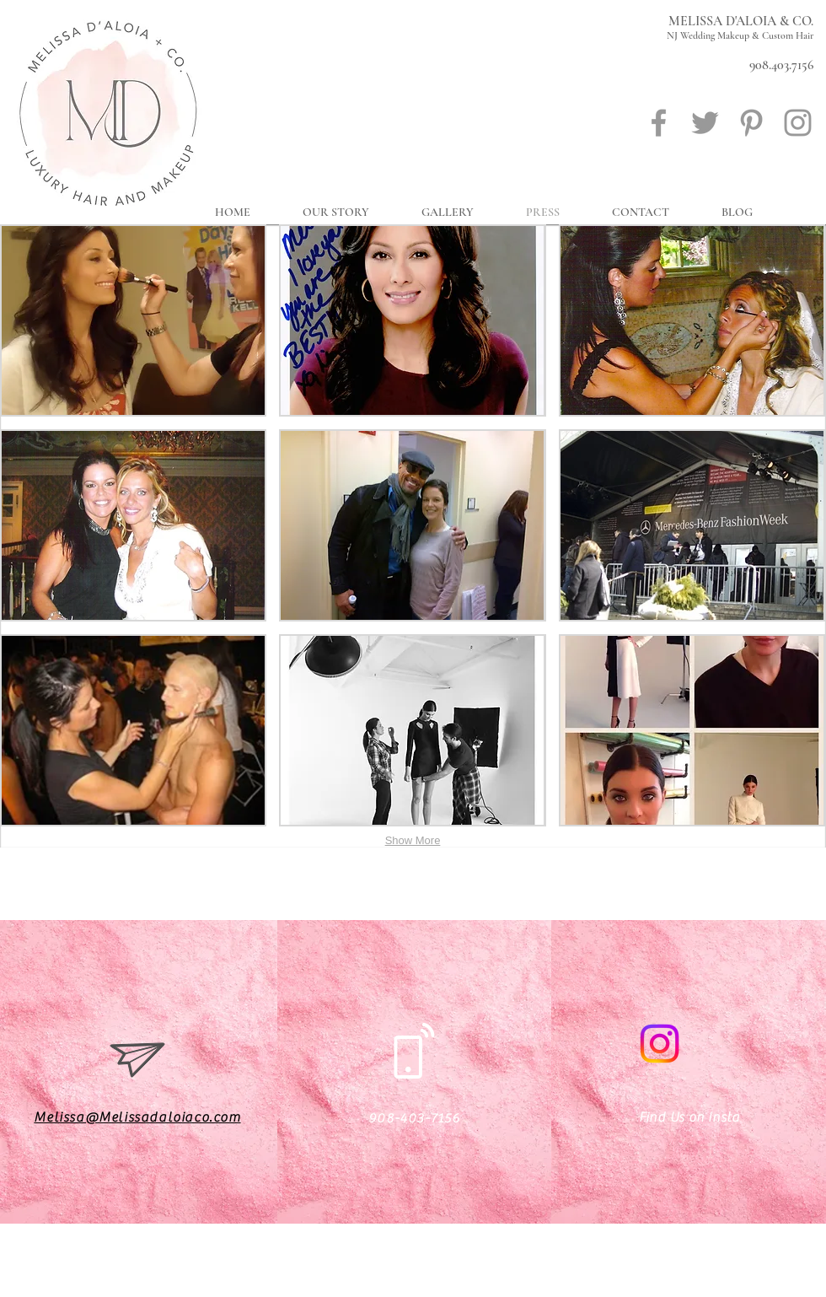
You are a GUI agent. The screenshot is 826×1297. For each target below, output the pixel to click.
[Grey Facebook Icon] (659, 123)
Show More (413, 840)
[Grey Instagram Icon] (798, 123)
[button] (133, 320)
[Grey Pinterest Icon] (751, 123)
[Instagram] (659, 1043)
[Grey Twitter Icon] (705, 123)
